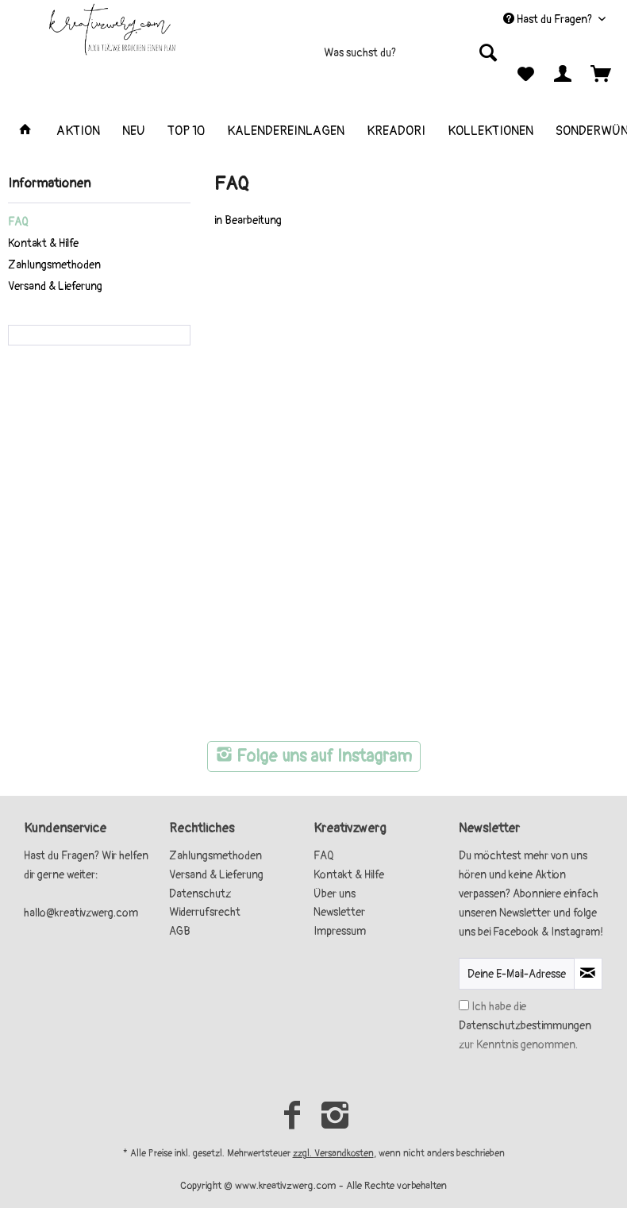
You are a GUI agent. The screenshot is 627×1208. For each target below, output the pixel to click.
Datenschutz (200, 894)
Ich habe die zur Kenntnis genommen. (525, 1026)
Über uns (335, 894)
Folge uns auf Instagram (314, 756)
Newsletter (339, 912)
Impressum (340, 931)
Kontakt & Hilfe (43, 243)
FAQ (18, 222)
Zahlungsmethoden (54, 265)
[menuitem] (348, 59)
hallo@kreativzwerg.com (81, 913)
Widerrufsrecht (204, 912)
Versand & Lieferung (55, 286)
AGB (179, 931)
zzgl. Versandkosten (333, 1154)
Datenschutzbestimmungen (525, 1025)
